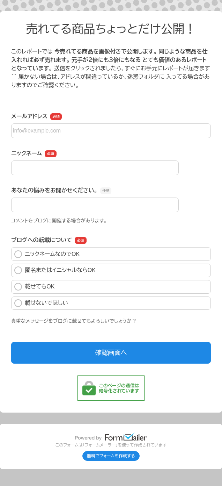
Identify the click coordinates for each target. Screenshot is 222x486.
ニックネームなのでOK (47, 254)
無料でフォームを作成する (111, 455)
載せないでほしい (41, 303)
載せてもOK (34, 287)
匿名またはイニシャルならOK (55, 270)
